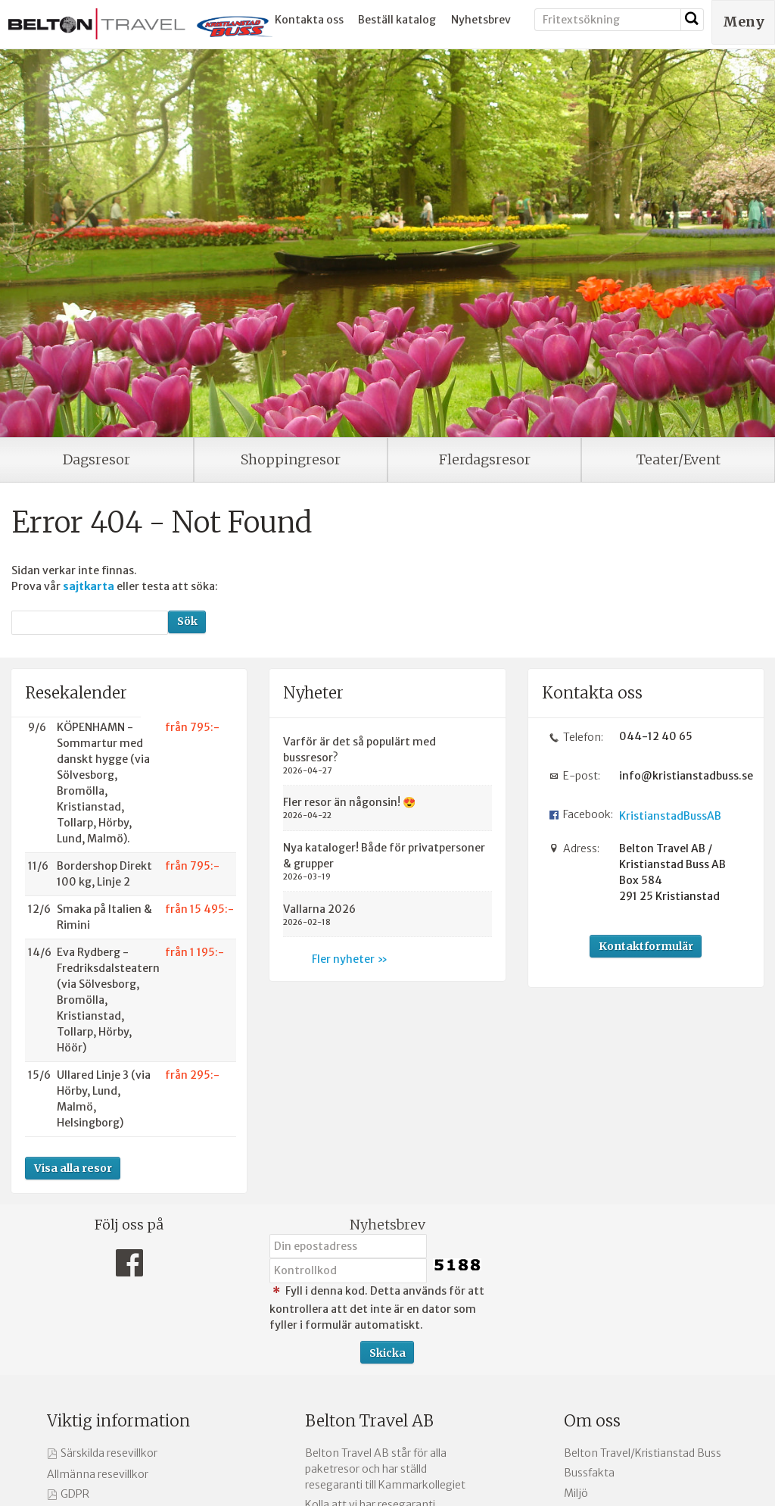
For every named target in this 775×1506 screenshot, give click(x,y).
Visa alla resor (73, 1168)
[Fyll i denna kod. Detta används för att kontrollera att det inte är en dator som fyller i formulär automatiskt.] (347, 1270)
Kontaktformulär (646, 946)
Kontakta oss (309, 20)
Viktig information (118, 1421)
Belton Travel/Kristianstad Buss (642, 1453)
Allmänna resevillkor (97, 1474)
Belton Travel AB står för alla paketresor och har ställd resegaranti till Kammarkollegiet (385, 1469)
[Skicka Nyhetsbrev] (387, 1352)
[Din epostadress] (347, 1246)
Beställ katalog (397, 20)
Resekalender (76, 693)
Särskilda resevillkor (109, 1453)
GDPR (75, 1494)
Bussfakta (589, 1472)
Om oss (592, 1421)
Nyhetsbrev (481, 20)
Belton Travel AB (369, 1421)
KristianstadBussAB (670, 816)
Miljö (576, 1493)
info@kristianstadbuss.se (680, 776)
